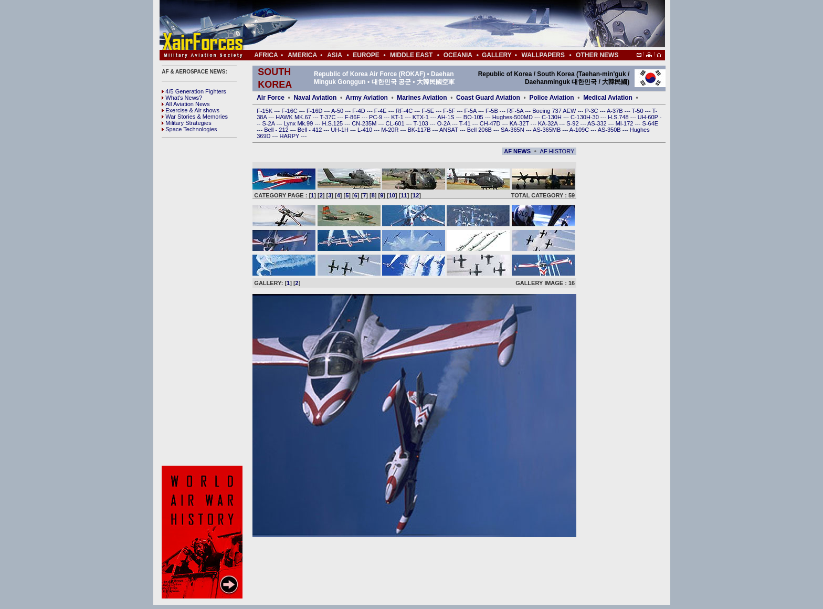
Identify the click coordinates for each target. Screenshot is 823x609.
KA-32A (548, 123)
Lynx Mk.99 (299, 123)
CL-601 (395, 123)
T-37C (328, 117)
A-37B (616, 111)
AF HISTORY (557, 151)
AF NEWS (517, 151)
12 (416, 195)
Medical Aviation (607, 97)
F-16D (315, 111)
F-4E (381, 111)
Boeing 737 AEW (554, 111)
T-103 (421, 123)
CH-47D (491, 123)
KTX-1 (421, 117)
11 (403, 195)
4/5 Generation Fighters (195, 91)
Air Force (270, 97)
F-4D (359, 111)
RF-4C (405, 111)
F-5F (450, 111)
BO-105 (474, 117)
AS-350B (610, 130)
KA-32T (520, 123)
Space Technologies (189, 129)
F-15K (265, 111)
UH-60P (649, 117)
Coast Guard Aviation (488, 97)
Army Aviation (366, 97)
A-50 (338, 111)
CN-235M (365, 123)
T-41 (465, 123)
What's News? (182, 97)
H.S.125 (333, 123)
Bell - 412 (311, 130)
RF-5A (516, 111)
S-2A (269, 123)
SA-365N (513, 130)
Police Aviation (551, 97)
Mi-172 (625, 123)
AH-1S (446, 117)
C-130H (552, 117)
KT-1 (398, 117)
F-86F (353, 117)
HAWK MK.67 (294, 117)
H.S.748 (619, 117)
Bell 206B (480, 130)
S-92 (573, 123)
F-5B (493, 111)
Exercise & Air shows (190, 110)
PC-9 (376, 117)
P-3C (592, 111)
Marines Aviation (422, 97)
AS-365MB (547, 130)
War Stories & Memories (195, 116)
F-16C (290, 111)
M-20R (390, 130)
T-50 (638, 111)
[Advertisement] (443, 25)
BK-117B (419, 130)
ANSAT (449, 130)
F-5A (471, 111)
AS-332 (597, 123)
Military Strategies (186, 123)
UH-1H (340, 130)
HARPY (290, 136)
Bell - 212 (277, 130)
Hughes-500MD (513, 117)
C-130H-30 (585, 117)
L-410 (365, 130)
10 (392, 195)
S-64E (650, 123)
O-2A (444, 123)
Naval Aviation (314, 97)
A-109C (579, 130)
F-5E (428, 111)
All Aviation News (185, 104)
